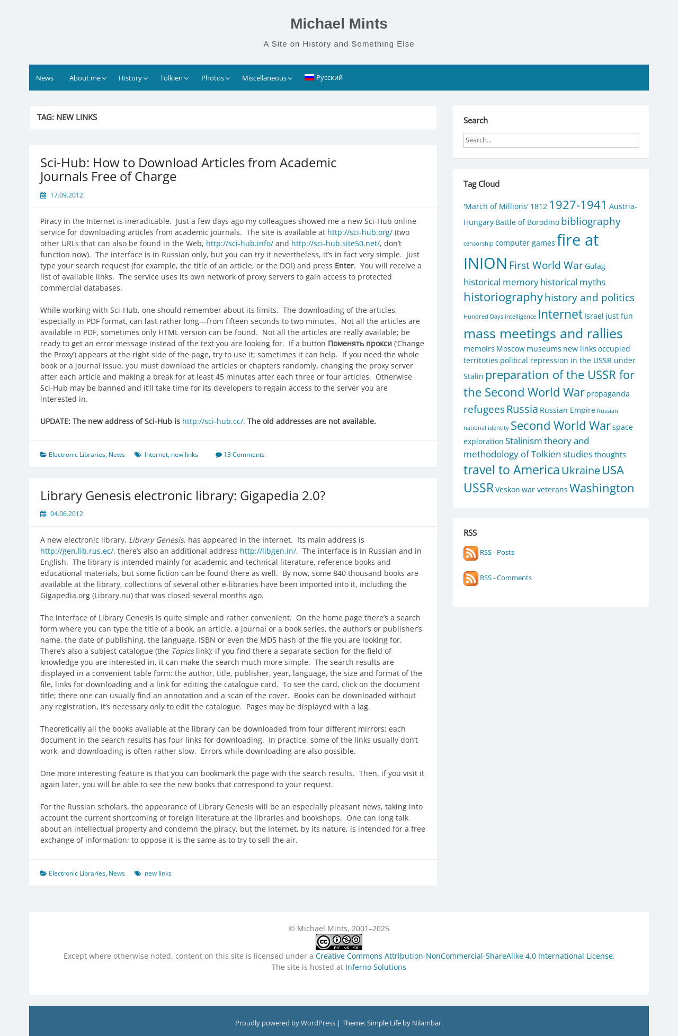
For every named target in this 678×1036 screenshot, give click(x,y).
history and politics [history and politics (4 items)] (590, 297)
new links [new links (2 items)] (579, 349)
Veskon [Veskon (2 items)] (507, 489)
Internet (156, 454)
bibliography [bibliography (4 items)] (591, 221)
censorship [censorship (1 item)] (478, 243)
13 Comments (244, 454)
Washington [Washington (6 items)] (602, 488)
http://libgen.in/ (268, 551)
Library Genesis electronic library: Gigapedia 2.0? (182, 495)
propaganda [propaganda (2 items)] (608, 394)
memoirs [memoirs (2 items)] (479, 349)
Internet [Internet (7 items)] (560, 314)
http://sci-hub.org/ (359, 232)
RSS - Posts (488, 552)
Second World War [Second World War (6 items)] (561, 425)
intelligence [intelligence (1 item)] (520, 316)
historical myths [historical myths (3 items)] (572, 282)
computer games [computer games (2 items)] (525, 243)
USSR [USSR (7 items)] (478, 488)
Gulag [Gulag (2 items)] (595, 266)
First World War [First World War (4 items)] (546, 265)
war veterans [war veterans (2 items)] (545, 489)
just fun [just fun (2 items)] (619, 316)
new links (184, 454)
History (130, 78)
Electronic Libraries (77, 454)
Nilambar (426, 1023)
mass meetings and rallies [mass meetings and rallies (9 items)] (543, 333)
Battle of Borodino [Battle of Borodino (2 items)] (527, 222)
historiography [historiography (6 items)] (503, 296)
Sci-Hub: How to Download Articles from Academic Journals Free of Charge (188, 169)
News (44, 78)
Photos (212, 78)
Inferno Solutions (375, 967)
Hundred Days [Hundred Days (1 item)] (483, 316)
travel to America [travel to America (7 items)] (511, 470)
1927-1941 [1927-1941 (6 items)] (578, 204)
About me (85, 78)
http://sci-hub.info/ (239, 243)
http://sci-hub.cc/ (212, 421)
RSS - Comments (497, 577)
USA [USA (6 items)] (613, 470)
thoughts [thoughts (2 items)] (610, 454)
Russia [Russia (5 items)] (522, 408)
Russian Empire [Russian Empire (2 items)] (567, 410)
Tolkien (171, 78)
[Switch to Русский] (324, 77)
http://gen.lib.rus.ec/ (76, 551)
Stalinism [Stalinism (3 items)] (523, 441)
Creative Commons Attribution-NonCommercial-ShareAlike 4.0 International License (464, 956)
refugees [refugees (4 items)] (484, 409)
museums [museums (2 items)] (544, 349)
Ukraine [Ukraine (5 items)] (580, 470)
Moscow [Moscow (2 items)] (510, 349)
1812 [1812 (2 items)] (538, 206)
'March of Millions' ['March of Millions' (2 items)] (496, 206)
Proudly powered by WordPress (286, 1023)
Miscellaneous (264, 78)
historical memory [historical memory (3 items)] (501, 282)
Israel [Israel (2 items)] (594, 316)
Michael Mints (339, 23)
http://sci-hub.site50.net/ (335, 243)
